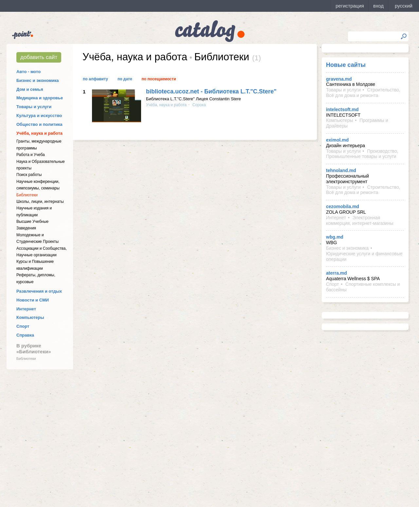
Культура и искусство (39, 115)
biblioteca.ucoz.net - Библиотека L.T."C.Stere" (211, 91)
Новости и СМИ (32, 300)
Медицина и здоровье (39, 97)
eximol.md (337, 140)
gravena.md (339, 79)
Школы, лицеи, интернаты (40, 201)
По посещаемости (159, 79)
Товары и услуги (33, 106)
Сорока (198, 105)
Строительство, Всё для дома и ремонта (363, 92)
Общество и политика (39, 124)
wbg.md (334, 237)
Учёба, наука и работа (39, 133)
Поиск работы (29, 174)
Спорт (22, 326)
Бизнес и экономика (37, 80)
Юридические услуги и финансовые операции (364, 256)
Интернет (26, 308)
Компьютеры (30, 317)
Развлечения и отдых (39, 291)
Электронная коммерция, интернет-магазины (359, 220)
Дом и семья (29, 89)
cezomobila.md (342, 206)
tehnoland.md (341, 170)
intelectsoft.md (342, 109)
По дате (125, 79)
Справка (25, 335)
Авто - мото (28, 71)
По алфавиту (95, 79)
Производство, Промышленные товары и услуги (362, 153)
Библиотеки (27, 195)
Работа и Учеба (30, 154)
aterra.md (336, 273)
